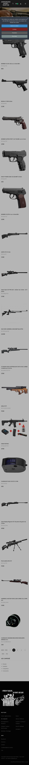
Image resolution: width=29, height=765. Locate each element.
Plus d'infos (14, 36)
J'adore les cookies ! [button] (14, 25)
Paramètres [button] (14, 32)
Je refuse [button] (14, 29)
